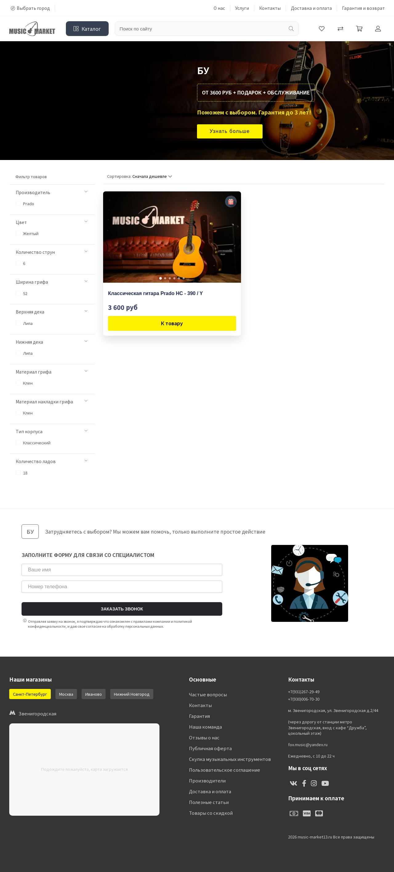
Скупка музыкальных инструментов (230, 759)
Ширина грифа (51, 282)
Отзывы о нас (204, 737)
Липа (24, 323)
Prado (25, 203)
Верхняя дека (51, 312)
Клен (24, 383)
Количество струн (51, 252)
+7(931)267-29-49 (304, 691)
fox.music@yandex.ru (308, 744)
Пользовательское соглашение (224, 769)
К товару (172, 323)
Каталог (87, 28)
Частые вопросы (208, 694)
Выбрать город (30, 8)
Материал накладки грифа (51, 401)
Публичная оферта (210, 748)
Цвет (51, 222)
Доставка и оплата (311, 8)
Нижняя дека (51, 342)
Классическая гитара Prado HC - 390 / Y (155, 293)
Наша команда (205, 726)
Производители (207, 780)
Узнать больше (230, 131)
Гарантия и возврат (363, 8)
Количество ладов (51, 461)
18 (21, 473)
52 (21, 293)
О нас (219, 8)
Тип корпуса (51, 431)
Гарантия (199, 716)
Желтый (27, 233)
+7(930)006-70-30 (304, 699)
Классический (33, 443)
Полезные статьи (209, 802)
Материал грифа (51, 372)
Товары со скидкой (211, 813)
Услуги (242, 8)
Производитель (51, 192)
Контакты (270, 8)
